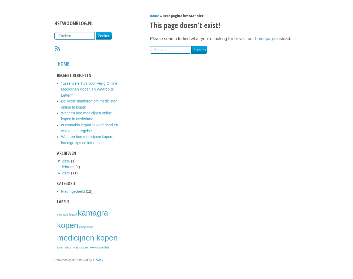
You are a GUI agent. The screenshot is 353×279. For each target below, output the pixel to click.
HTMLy (98, 260)
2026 (66, 161)
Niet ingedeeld (73, 191)
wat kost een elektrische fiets (91, 247)
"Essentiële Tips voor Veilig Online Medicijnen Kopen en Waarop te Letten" (89, 89)
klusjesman (86, 227)
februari (68, 167)
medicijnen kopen (87, 237)
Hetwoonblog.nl (73, 23)
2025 (66, 173)
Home (63, 64)
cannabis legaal (67, 214)
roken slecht (64, 247)
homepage (265, 38)
